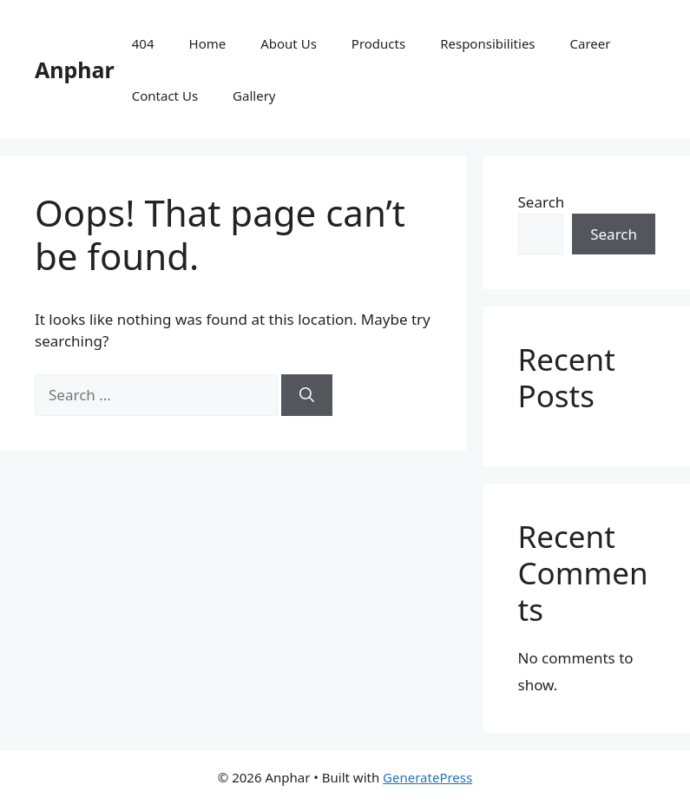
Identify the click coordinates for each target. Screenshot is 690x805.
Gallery (254, 95)
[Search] (306, 395)
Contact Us (165, 95)
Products (378, 43)
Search (541, 202)
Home (208, 43)
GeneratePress (427, 777)
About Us (288, 43)
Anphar (75, 69)
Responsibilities (487, 43)
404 (143, 43)
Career (590, 43)
